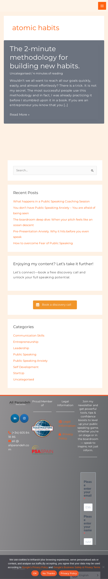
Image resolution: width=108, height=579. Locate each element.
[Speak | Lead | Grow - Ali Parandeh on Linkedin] (15, 418)
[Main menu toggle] (102, 6)
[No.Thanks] (103, 567)
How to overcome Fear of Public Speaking (43, 243)
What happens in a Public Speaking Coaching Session (51, 201)
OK (35, 573)
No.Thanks (49, 573)
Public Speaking (24, 354)
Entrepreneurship (25, 342)
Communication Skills (28, 335)
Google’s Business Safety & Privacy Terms (76, 567)
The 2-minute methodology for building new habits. (45, 57)
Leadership (21, 348)
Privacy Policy (69, 573)
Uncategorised (20, 73)
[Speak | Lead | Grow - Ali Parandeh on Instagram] (24, 418)
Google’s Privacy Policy (35, 567)
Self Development (26, 367)
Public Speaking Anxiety (30, 361)
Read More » (20, 114)
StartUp (18, 373)
